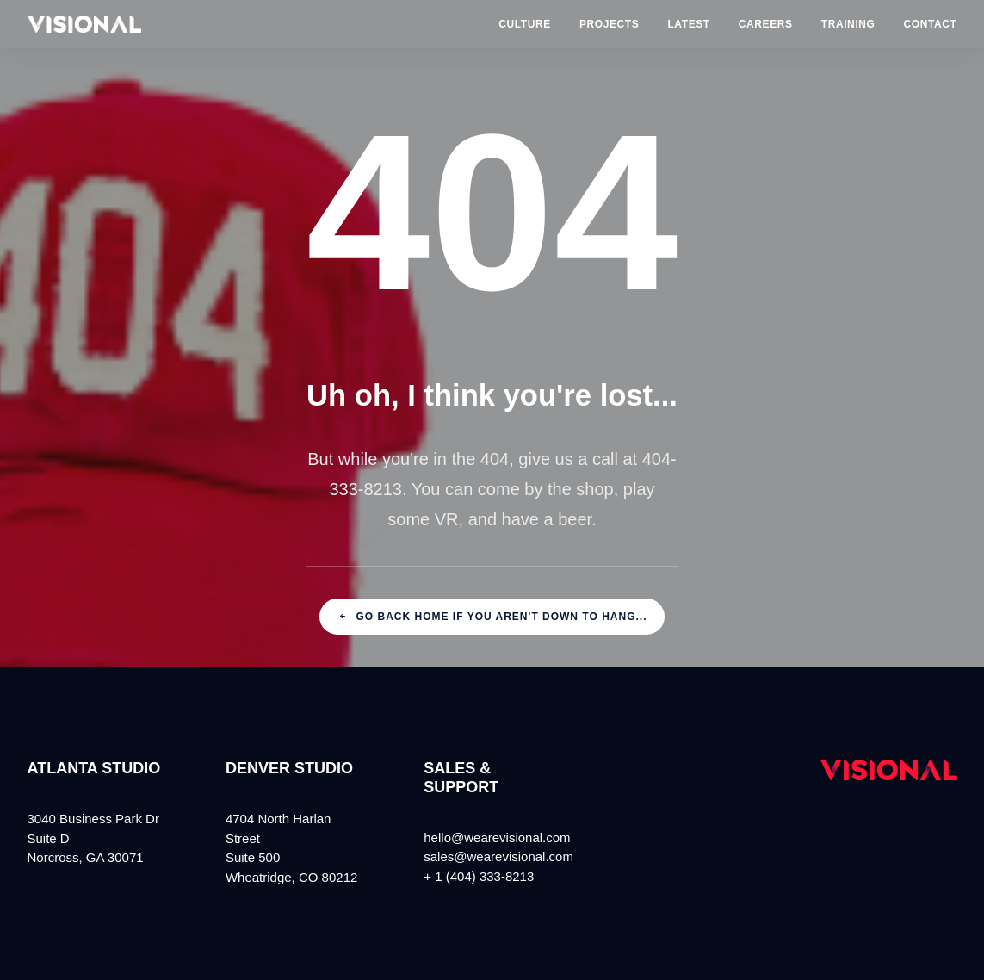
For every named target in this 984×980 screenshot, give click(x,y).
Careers (766, 24)
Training (848, 24)
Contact (930, 24)
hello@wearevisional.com (497, 837)
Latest (688, 24)
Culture (524, 24)
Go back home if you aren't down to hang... (492, 617)
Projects (609, 24)
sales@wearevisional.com (498, 856)
